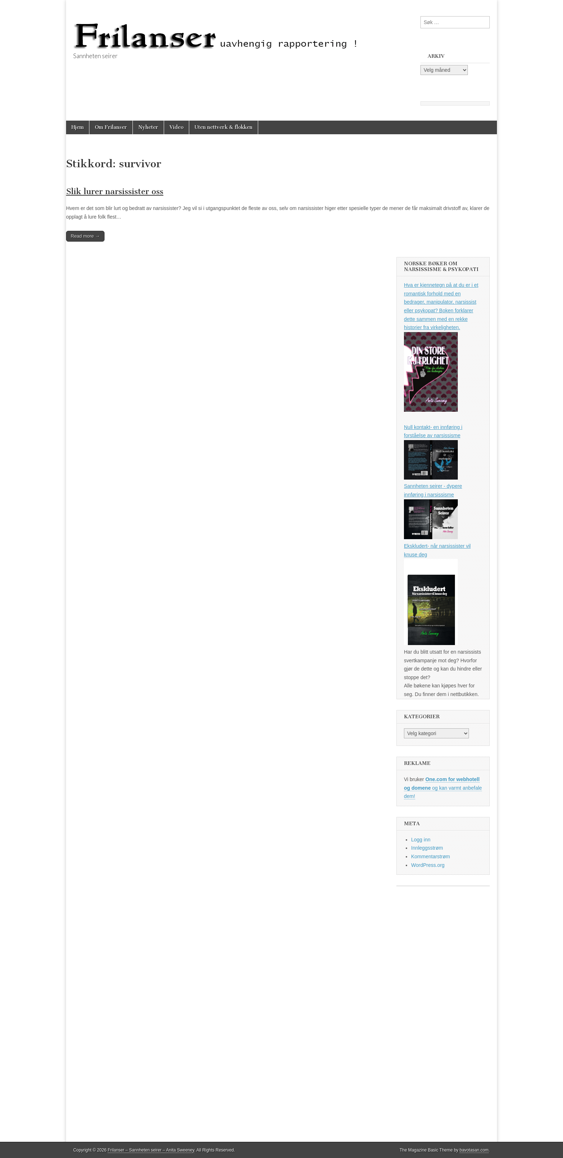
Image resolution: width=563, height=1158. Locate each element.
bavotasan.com (474, 1150)
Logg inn (421, 839)
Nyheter (148, 127)
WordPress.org (428, 865)
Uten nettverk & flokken (223, 127)
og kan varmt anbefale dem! (443, 787)
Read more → (85, 236)
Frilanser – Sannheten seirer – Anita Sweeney (151, 1150)
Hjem (77, 127)
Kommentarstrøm (430, 856)
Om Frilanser (111, 127)
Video (176, 127)
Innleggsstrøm (427, 848)
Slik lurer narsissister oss (114, 191)
